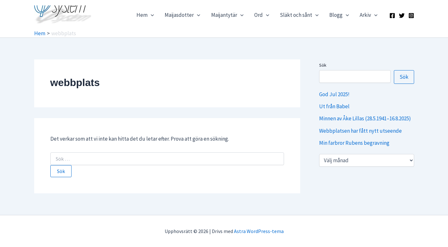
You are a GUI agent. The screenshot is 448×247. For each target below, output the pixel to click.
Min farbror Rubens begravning (354, 142)
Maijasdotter (182, 15)
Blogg (339, 15)
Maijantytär (227, 15)
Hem (145, 15)
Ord (261, 15)
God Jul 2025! (334, 94)
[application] (151, 15)
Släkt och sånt (299, 15)
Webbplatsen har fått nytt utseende (360, 130)
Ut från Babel (334, 106)
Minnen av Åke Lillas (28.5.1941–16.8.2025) (365, 118)
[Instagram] (411, 15)
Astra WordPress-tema (259, 231)
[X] (402, 15)
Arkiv (368, 15)
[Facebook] (392, 15)
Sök (322, 65)
